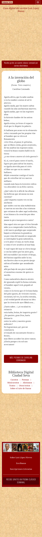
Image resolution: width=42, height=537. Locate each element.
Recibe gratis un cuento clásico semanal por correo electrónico (21, 64)
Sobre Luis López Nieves (21, 457)
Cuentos (14, 379)
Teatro (12, 385)
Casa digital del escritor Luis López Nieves (21, 10)
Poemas (25, 379)
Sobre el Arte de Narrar (20, 388)
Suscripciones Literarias (21, 469)
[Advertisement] (21, 36)
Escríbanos (21, 463)
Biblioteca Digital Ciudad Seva (21, 374)
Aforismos (27, 382)
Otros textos (24, 385)
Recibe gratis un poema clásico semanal (21, 481)
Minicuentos (13, 382)
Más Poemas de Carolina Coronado (21, 359)
